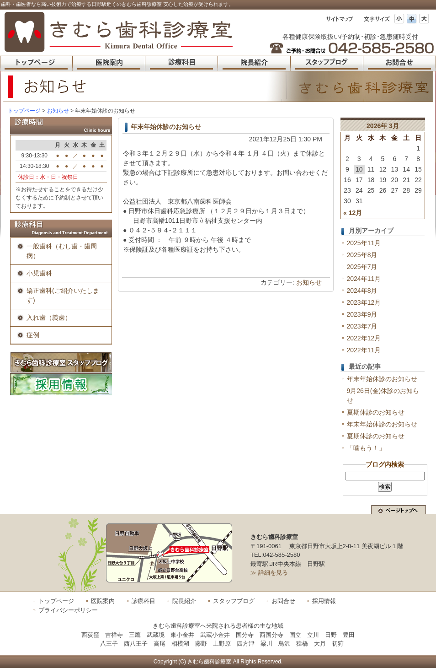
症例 (33, 335)
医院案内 (103, 601)
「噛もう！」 (366, 448)
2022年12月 (364, 338)
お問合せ (283, 601)
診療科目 (143, 601)
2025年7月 (362, 266)
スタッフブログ (234, 601)
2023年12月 (364, 302)
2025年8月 (362, 255)
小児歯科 (39, 273)
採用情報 (324, 601)
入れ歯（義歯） (49, 317)
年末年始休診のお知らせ (166, 126)
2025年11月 (364, 243)
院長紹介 (184, 601)
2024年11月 (364, 278)
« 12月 (352, 212)
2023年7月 (362, 326)
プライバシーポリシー (68, 610)
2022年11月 (364, 350)
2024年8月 (362, 290)
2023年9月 (362, 314)
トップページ (24, 111)
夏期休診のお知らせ (375, 412)
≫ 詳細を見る (269, 572)
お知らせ (309, 282)
